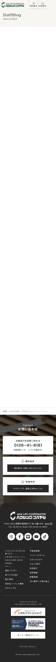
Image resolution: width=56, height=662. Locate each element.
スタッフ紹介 (35, 563)
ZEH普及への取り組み (39, 581)
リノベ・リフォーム (37, 555)
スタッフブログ (14, 411)
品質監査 (8, 563)
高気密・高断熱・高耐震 (13, 560)
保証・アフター (11, 570)
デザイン (8, 566)
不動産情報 (35, 550)
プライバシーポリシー (28, 646)
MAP (48, 523)
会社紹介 (34, 568)
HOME (5, 411)
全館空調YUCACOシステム (15, 557)
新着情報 (34, 577)
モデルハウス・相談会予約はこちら (28, 488)
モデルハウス (10, 588)
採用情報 (34, 572)
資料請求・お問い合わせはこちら (28, 468)
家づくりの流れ (11, 575)
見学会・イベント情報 (14, 583)
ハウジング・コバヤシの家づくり (15, 552)
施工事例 (9, 579)
